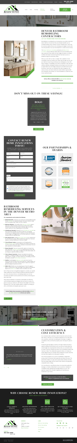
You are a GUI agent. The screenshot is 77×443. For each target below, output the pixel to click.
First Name (7, 153)
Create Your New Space (48, 2)
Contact (55, 2)
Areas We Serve (34, 2)
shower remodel (14, 249)
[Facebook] (60, 423)
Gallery (40, 2)
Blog (39, 431)
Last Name (21, 153)
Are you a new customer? (9, 163)
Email (20, 156)
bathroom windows (25, 224)
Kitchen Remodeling (42, 425)
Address (6, 160)
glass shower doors (20, 237)
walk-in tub (11, 268)
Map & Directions (24, 427)
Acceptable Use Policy (17, 190)
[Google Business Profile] (57, 423)
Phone (6, 156)
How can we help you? (9, 167)
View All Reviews (49, 384)
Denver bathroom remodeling (49, 50)
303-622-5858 (68, 1)
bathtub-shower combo (8, 243)
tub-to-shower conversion (18, 257)
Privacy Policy (9, 190)
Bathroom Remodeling (43, 423)
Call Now (6, 298)
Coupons (60, 2)
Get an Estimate (65, 10)
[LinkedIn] (66, 423)
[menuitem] (5, 440)
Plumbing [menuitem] (36, 9)
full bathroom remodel (27, 230)
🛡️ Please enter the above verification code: (13, 177)
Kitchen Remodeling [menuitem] (52, 10)
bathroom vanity (18, 260)
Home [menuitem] (26, 9)
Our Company (27, 2)
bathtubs (8, 221)
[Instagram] (63, 423)
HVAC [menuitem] (31, 9)
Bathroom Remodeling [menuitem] (42, 10)
